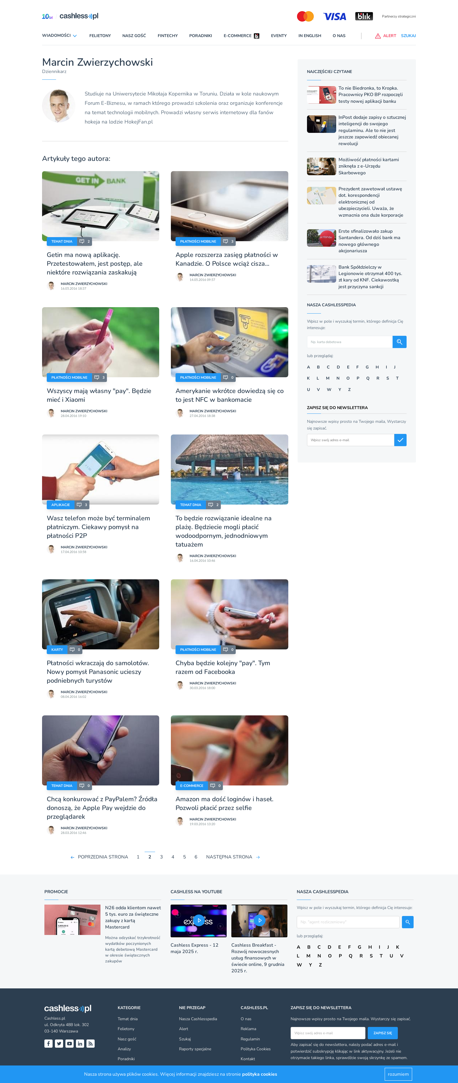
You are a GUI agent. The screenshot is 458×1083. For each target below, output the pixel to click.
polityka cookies (259, 1074)
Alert (183, 1029)
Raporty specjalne (195, 1049)
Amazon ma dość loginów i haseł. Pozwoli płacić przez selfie (224, 803)
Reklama (248, 1029)
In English (310, 36)
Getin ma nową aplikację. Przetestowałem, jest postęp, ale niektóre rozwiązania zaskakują (95, 264)
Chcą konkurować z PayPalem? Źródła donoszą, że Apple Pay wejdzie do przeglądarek (102, 808)
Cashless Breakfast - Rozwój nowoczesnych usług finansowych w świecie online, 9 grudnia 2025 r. (257, 958)
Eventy (279, 36)
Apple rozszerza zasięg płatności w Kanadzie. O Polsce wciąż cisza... (227, 259)
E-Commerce (191, 785)
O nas (339, 36)
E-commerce (237, 36)
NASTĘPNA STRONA (229, 857)
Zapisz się (383, 1033)
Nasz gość (134, 36)
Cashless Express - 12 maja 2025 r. (194, 948)
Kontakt (248, 1059)
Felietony (100, 36)
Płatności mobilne (198, 241)
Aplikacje (60, 505)
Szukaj (185, 1039)
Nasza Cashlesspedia (198, 1019)
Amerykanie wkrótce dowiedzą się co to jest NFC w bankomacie (230, 395)
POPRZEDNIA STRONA (103, 857)
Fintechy (168, 36)
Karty (57, 649)
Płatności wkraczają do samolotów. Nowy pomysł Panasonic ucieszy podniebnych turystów (98, 672)
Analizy (124, 1049)
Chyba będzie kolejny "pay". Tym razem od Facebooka (223, 667)
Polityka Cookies (256, 1049)
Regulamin (250, 1039)
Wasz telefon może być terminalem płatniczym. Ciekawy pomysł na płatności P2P (98, 527)
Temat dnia (61, 241)
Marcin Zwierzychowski (84, 283)
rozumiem (398, 1074)
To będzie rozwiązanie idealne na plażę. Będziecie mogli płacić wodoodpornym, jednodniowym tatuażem (224, 531)
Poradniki (200, 36)
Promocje (56, 892)
